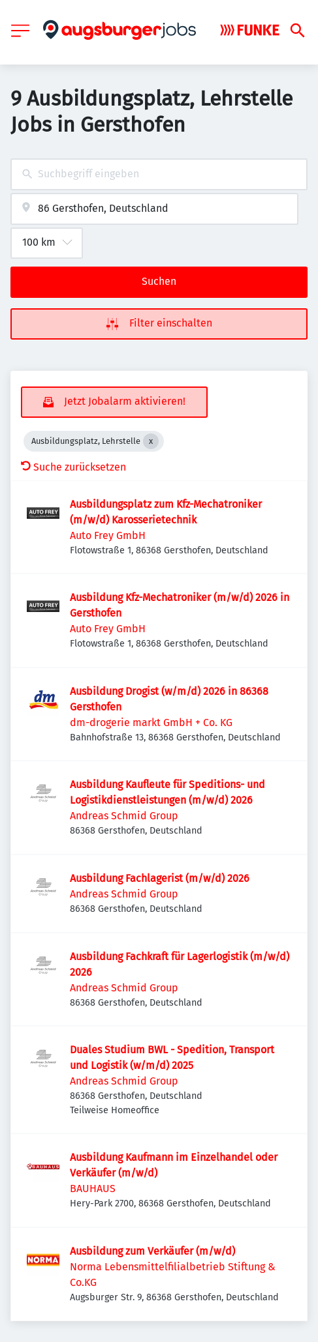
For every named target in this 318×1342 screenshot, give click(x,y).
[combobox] (159, 174)
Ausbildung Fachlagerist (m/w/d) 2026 (159, 878)
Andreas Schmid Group (124, 816)
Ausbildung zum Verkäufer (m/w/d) (152, 1251)
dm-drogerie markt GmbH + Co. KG (151, 722)
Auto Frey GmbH (108, 535)
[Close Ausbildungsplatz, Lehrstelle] (151, 441)
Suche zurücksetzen (73, 467)
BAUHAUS (93, 1188)
